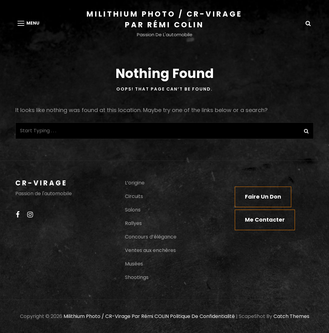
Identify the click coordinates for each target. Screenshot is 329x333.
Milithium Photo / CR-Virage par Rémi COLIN (116, 316)
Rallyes (133, 223)
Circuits (134, 196)
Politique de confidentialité (202, 316)
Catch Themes (291, 316)
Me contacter (265, 219)
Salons (133, 209)
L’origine (135, 182)
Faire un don (263, 196)
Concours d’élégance (150, 236)
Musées (134, 263)
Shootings (137, 277)
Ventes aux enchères (150, 250)
